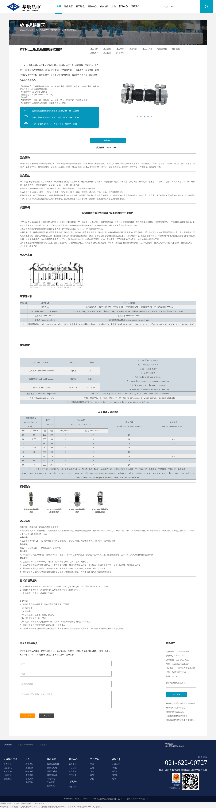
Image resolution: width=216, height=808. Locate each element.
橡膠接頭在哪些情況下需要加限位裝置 (182, 720)
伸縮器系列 (52, 768)
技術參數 (176, 49)
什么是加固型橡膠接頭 (176, 707)
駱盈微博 (43, 744)
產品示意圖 (147, 49)
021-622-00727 (186, 762)
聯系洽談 (29, 768)
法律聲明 (8, 775)
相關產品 (94, 53)
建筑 (92, 775)
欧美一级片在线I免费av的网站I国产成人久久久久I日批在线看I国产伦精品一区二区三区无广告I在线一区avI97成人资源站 (51, 807)
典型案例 (133, 49)
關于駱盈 (80, 6)
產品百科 (29, 782)
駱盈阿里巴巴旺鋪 (25, 744)
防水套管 (51, 782)
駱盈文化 (8, 768)
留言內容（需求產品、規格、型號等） (66, 699)
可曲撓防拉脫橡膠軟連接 (176, 716)
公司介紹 (8, 764)
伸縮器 (115, 768)
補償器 (115, 775)
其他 (92, 779)
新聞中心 (123, 6)
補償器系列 (52, 775)
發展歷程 (8, 779)
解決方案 (104, 6)
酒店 (92, 764)
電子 (92, 771)
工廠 (92, 768)
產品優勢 (107, 49)
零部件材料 (162, 49)
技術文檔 (29, 771)
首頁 (59, 6)
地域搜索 (29, 779)
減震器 (115, 771)
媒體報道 (72, 775)
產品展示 (68, 6)
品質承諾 (29, 764)
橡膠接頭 (116, 764)
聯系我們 (135, 6)
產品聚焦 (72, 771)
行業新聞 (72, 768)
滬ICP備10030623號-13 (137, 799)
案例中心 (92, 6)
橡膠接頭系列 (57, 30)
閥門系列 (51, 779)
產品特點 (120, 49)
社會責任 (8, 771)
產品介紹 (94, 49)
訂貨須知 (120, 53)
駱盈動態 (72, 764)
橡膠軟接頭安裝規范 (175, 712)
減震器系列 (52, 771)
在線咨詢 (177, 694)
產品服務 (107, 53)
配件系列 (51, 786)
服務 (113, 6)
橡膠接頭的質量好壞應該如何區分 (180, 703)
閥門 (114, 779)
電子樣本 (29, 775)
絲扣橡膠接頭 (71, 30)
